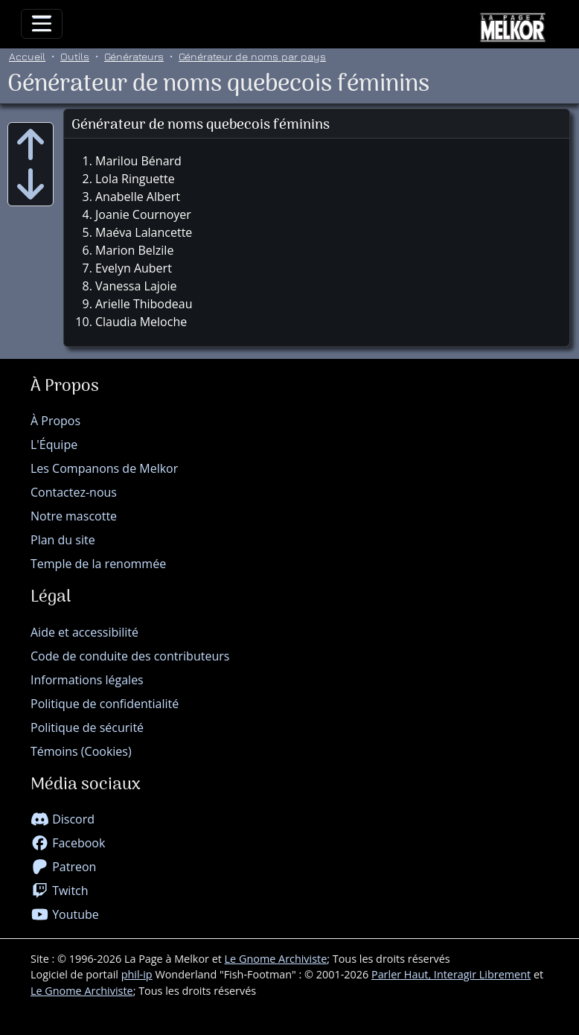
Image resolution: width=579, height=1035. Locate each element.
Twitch (60, 890)
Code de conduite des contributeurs (130, 656)
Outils (74, 56)
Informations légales (87, 680)
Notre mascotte (74, 516)
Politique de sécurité (87, 727)
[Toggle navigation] (42, 24)
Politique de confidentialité (105, 703)
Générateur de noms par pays (252, 56)
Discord (63, 819)
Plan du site (63, 540)
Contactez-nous (74, 492)
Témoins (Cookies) (81, 751)
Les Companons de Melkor (104, 468)
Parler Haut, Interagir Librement (451, 974)
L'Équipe (54, 444)
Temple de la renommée (98, 563)
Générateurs (134, 56)
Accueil (27, 56)
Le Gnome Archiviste (276, 959)
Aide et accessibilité (84, 632)
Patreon (63, 867)
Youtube (65, 914)
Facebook (68, 843)
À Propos (55, 421)
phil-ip (137, 974)
